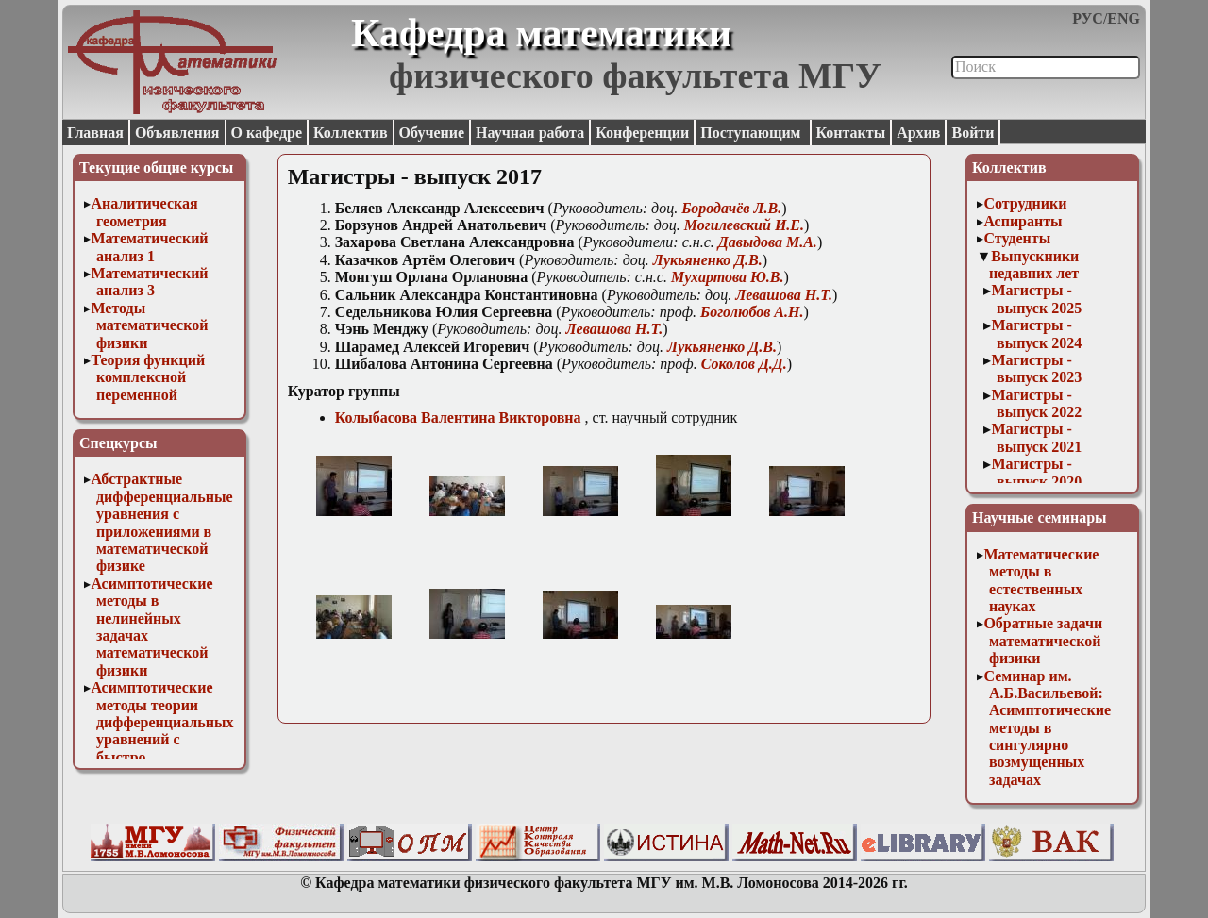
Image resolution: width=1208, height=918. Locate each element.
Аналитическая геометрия (144, 211)
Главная (95, 133)
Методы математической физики (149, 325)
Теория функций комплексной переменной (148, 377)
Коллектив (350, 133)
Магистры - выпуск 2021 (1036, 437)
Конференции (642, 133)
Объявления (177, 133)
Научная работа (530, 133)
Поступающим (752, 133)
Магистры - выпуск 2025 (1036, 298)
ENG (1123, 18)
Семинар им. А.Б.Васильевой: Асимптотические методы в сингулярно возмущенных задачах (1047, 728)
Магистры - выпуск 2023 (1036, 368)
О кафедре (266, 133)
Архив (918, 133)
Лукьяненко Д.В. (708, 260)
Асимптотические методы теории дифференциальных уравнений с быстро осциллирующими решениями (162, 739)
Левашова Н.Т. (783, 295)
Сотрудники (1024, 203)
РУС (1087, 18)
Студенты (1016, 238)
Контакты (851, 133)
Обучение (432, 133)
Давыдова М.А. (767, 242)
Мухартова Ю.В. (727, 277)
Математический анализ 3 (149, 281)
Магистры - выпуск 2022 (1036, 403)
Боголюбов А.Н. (751, 312)
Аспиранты (1022, 221)
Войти (972, 133)
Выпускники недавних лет (1034, 264)
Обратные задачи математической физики (1042, 640)
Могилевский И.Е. (744, 225)
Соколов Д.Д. (744, 364)
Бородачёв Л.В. (731, 208)
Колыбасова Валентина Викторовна (458, 417)
